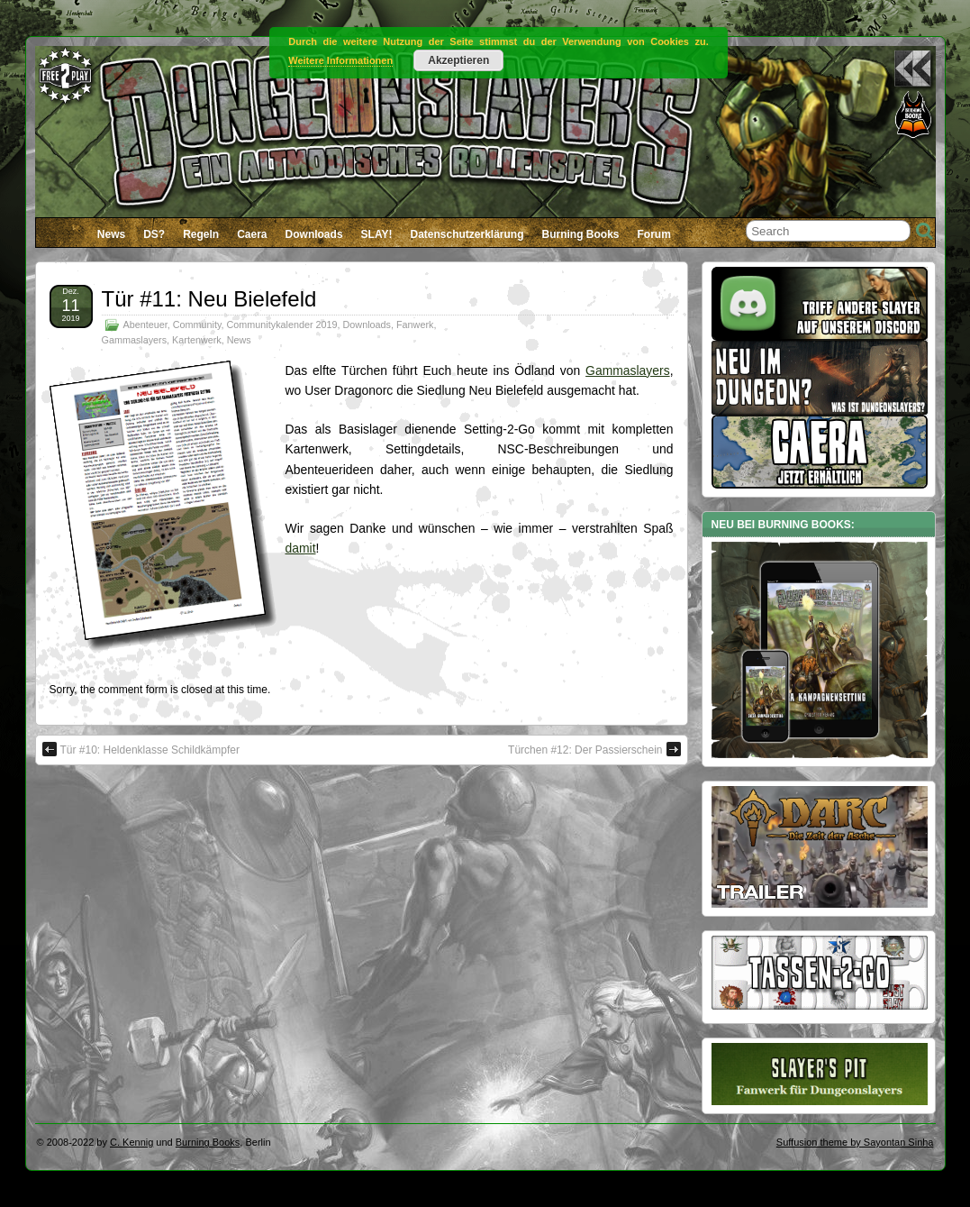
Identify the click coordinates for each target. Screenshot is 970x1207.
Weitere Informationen (340, 60)
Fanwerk (414, 324)
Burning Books (581, 234)
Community (197, 324)
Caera (252, 234)
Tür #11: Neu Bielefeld (209, 299)
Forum (654, 234)
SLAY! (377, 234)
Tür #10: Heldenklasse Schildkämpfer (141, 749)
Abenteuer (145, 324)
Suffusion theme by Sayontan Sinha (855, 1142)
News (111, 234)
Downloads (314, 234)
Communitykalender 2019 (282, 324)
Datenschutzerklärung (466, 234)
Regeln (201, 234)
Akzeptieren (458, 60)
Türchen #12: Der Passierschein (594, 749)
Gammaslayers (135, 339)
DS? (154, 234)
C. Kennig (131, 1142)
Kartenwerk (197, 339)
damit (301, 548)
